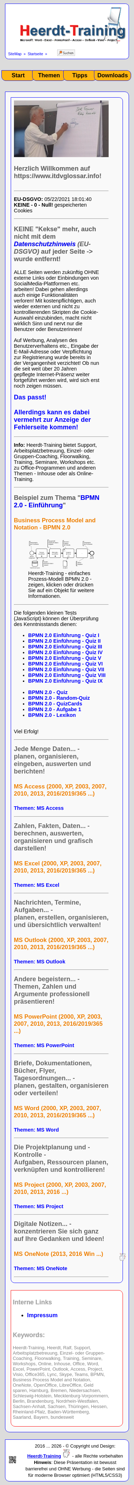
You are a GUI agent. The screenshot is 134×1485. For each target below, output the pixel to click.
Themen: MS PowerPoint (44, 1045)
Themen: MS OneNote (41, 1268)
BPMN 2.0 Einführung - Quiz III (65, 647)
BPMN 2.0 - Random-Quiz (59, 698)
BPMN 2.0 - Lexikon (52, 715)
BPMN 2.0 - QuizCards (55, 704)
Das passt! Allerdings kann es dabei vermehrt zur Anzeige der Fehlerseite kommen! (52, 412)
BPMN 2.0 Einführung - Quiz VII (66, 669)
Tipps (79, 75)
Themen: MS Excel (36, 885)
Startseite (35, 54)
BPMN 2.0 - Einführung (57, 501)
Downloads (112, 75)
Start (18, 75)
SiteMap (15, 54)
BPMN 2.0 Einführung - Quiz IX (65, 681)
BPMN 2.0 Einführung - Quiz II (64, 641)
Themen (49, 75)
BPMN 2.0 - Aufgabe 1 (54, 709)
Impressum (42, 1315)
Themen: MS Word (36, 1130)
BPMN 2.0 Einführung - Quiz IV (65, 652)
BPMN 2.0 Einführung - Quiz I (63, 635)
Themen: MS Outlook (39, 961)
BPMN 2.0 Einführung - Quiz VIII (67, 675)
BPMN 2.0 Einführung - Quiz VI (65, 664)
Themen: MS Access (39, 808)
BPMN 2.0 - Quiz (48, 692)
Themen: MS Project (38, 1206)
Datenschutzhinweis (45, 244)
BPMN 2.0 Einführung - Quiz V (64, 658)
